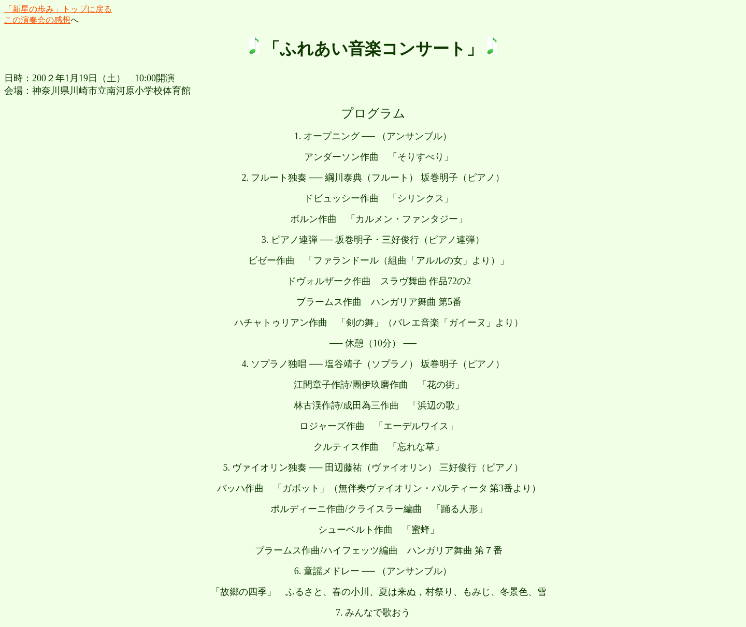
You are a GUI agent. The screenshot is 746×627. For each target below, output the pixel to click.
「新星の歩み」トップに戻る (58, 9)
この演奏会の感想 (37, 20)
